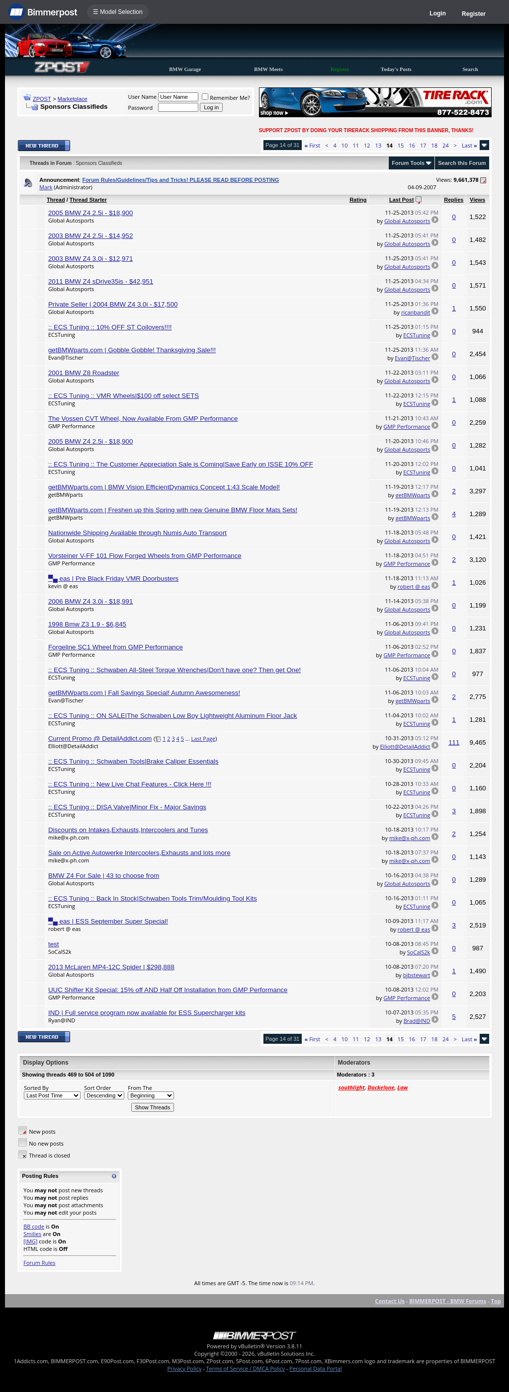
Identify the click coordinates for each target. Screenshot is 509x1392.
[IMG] (30, 1241)
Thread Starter (88, 200)
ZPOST (42, 99)
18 (434, 145)
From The (140, 1087)
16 (412, 145)
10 (344, 145)
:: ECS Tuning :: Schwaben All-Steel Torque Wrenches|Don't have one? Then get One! (174, 670)
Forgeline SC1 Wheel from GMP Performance (115, 647)
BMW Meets (268, 69)
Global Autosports (71, 220)
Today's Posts (396, 69)
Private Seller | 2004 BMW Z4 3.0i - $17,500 (113, 304)
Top (496, 1301)
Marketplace (72, 99)
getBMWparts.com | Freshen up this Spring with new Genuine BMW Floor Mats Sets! (172, 510)
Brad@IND (417, 1020)
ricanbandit (415, 312)
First (313, 145)
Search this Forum (462, 163)
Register (474, 13)
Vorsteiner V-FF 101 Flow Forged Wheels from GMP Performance (145, 555)
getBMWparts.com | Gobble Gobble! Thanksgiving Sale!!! (132, 350)
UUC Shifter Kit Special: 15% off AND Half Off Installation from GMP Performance (168, 990)
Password (140, 107)
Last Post (401, 200)
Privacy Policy (185, 1368)
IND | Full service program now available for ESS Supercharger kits (147, 1012)
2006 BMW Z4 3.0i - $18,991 (90, 601)
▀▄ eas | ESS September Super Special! (108, 921)
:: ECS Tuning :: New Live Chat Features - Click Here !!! (129, 784)
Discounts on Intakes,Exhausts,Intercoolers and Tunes (128, 830)
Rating (357, 200)
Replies (453, 200)
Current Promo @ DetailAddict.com (100, 738)
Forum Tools (408, 163)
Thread (56, 200)
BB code (33, 1226)
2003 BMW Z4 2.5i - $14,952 (90, 235)
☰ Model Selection (118, 11)
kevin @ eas (63, 586)
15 (401, 145)
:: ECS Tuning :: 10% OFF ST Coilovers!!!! (110, 327)
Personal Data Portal (315, 1368)
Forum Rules (39, 1262)
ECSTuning (61, 334)
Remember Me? (226, 97)
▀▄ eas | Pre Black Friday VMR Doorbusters (113, 578)
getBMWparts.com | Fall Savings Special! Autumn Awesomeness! (144, 692)
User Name (142, 96)
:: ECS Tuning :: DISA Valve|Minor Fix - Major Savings (127, 807)
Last (469, 145)
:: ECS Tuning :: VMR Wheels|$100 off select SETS (123, 395)
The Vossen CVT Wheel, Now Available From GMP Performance (143, 418)
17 (423, 145)
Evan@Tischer (66, 357)
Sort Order (97, 1087)
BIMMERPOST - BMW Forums (447, 1301)
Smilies (32, 1233)
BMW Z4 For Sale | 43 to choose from (103, 875)
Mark (45, 187)
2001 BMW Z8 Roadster (83, 373)
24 (445, 145)
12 (367, 145)
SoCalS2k (60, 951)
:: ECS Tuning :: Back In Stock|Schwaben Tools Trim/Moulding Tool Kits (152, 898)
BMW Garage (185, 69)
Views (477, 200)
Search (470, 69)
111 (453, 742)
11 (355, 145)
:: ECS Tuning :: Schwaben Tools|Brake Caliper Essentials (133, 761)
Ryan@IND (61, 1020)
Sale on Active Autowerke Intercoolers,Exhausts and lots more (139, 852)
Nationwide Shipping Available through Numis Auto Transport (137, 533)
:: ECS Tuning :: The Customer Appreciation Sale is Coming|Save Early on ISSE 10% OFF (180, 464)
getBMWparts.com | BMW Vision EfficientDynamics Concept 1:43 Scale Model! (164, 487)
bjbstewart (416, 975)
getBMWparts (65, 494)
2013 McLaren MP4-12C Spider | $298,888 (111, 967)
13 (378, 145)
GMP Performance (71, 426)
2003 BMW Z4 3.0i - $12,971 (90, 258)
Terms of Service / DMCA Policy (245, 1368)
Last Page (203, 738)
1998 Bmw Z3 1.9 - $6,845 (87, 624)
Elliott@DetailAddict (73, 746)
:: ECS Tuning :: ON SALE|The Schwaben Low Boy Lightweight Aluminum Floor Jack (172, 715)
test (53, 944)
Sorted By (36, 1087)
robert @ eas (414, 586)
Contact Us (390, 1301)
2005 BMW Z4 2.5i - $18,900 (90, 213)
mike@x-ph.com (68, 837)
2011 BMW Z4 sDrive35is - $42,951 (100, 281)
